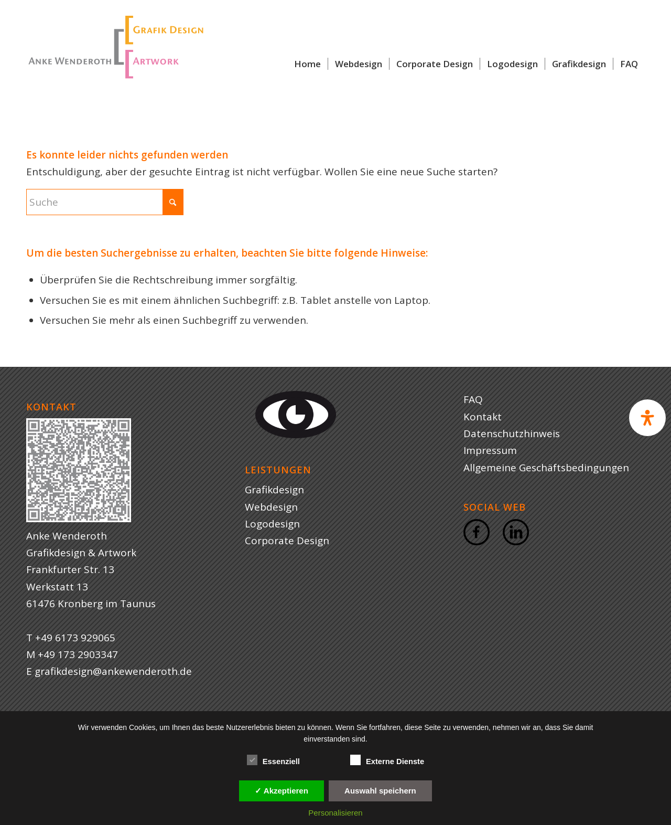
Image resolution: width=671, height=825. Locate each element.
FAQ (473, 399)
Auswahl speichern (380, 790)
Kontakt (482, 417)
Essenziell (273, 760)
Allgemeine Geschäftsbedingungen (546, 467)
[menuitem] (307, 63)
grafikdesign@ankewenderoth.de (113, 671)
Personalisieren (335, 812)
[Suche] (104, 202)
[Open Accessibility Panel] (647, 417)
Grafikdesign (274, 489)
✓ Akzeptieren (281, 790)
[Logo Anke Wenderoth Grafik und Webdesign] (115, 63)
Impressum (490, 450)
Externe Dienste (387, 760)
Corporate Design (287, 540)
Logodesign (272, 524)
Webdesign (271, 507)
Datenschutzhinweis (511, 433)
